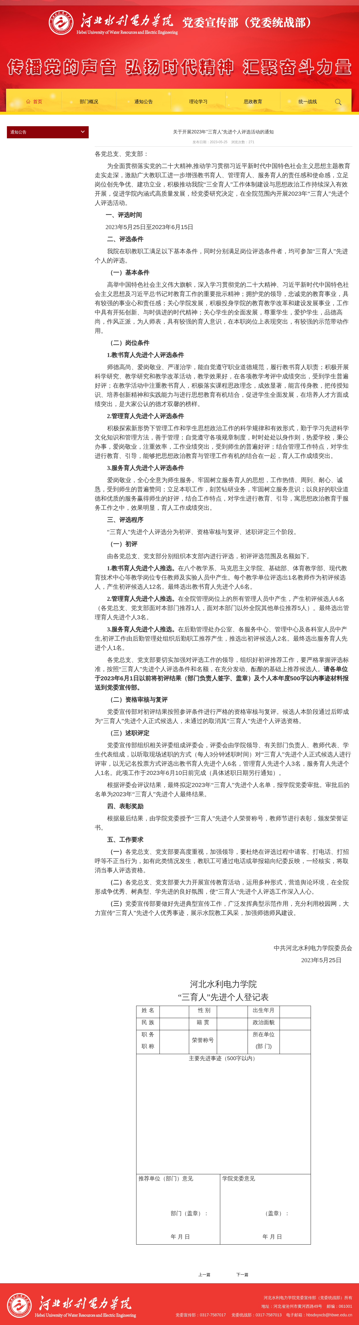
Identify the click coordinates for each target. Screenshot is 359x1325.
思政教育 (253, 101)
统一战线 (308, 101)
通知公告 (143, 101)
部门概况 (89, 101)
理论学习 (198, 101)
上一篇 (204, 1274)
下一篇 (242, 1274)
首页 (34, 101)
